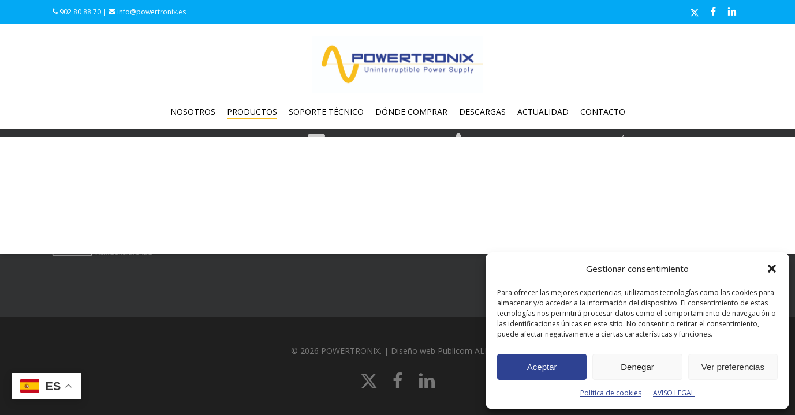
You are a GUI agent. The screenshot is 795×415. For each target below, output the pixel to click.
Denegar (637, 367)
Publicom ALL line (471, 350)
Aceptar (542, 367)
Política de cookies (610, 393)
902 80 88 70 (77, 12)
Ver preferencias (732, 367)
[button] (772, 268)
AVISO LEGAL (674, 393)
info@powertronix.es (147, 12)
